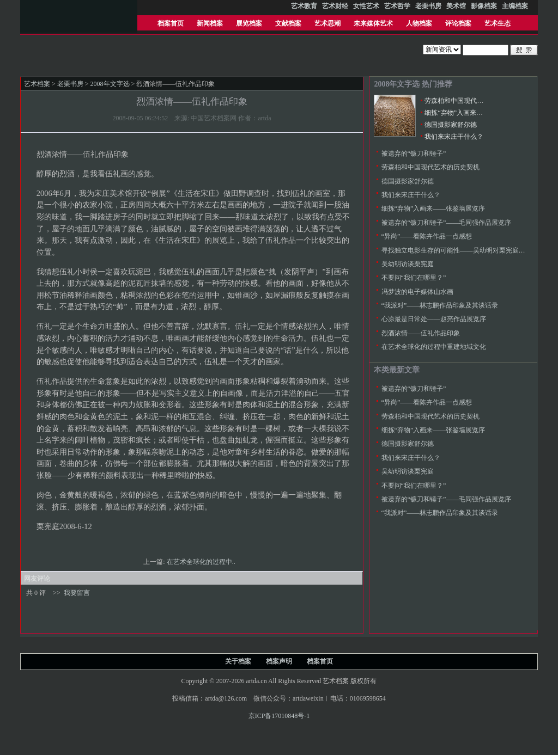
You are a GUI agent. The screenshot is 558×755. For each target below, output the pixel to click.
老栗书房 (70, 84)
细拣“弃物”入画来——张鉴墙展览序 (476, 112)
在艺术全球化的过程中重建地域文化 (433, 347)
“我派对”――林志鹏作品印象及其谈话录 (440, 305)
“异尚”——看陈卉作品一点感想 (426, 236)
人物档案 (419, 23)
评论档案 (458, 23)
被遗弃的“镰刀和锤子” (413, 153)
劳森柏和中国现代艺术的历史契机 (473, 101)
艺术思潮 (327, 23)
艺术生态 (497, 23)
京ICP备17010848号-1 (279, 716)
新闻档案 (210, 23)
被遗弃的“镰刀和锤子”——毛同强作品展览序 (446, 222)
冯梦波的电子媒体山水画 (417, 292)
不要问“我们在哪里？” (413, 277)
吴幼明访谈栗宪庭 (407, 264)
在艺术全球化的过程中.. (202, 562)
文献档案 (288, 23)
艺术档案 (37, 84)
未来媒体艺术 (373, 23)
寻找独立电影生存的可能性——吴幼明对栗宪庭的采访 (459, 250)
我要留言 (77, 593)
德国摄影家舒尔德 (450, 124)
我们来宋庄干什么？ (453, 136)
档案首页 (170, 23)
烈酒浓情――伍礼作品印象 (420, 333)
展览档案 (249, 23)
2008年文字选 (110, 84)
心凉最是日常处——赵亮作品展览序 (433, 319)
